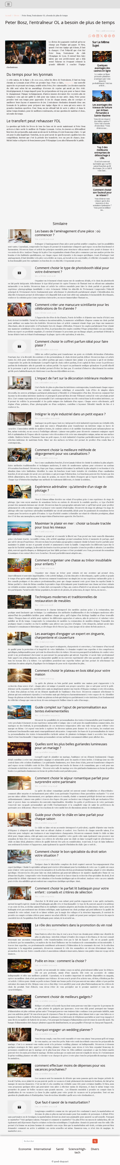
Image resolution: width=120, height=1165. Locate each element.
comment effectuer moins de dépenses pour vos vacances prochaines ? (70, 1067)
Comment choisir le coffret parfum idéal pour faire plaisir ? (71, 343)
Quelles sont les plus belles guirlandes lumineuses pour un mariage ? (71, 746)
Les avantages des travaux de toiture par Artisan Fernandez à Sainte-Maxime (102, 110)
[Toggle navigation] (8, 4)
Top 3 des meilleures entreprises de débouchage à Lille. (102, 153)
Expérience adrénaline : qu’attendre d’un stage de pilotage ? (71, 488)
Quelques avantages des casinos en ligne (102, 68)
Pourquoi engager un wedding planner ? (64, 1029)
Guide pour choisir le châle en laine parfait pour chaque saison (69, 817)
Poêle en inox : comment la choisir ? (60, 961)
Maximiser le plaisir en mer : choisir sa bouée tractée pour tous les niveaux (73, 525)
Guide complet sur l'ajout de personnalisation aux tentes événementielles (71, 709)
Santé (60, 1149)
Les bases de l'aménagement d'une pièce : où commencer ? (67, 233)
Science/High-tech (77, 1150)
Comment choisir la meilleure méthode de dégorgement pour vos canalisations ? (65, 452)
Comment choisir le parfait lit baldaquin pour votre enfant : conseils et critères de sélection (72, 890)
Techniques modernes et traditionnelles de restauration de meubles (66, 599)
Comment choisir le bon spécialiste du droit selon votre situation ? (70, 853)
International (42, 1149)
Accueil (8, 15)
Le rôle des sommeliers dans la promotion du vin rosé (73, 925)
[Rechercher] (57, 1141)
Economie (25, 1149)
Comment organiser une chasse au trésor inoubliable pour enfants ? (73, 562)
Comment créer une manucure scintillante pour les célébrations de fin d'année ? (72, 306)
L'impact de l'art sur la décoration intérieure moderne (74, 378)
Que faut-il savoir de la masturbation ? (62, 1102)
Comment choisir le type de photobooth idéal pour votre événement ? (72, 270)
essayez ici (68, 82)
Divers (16, 15)
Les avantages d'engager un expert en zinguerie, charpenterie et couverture (70, 635)
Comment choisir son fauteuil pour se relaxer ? (102, 192)
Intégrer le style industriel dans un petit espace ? (70, 414)
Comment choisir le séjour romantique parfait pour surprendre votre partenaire (72, 780)
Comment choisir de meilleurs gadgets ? (63, 997)
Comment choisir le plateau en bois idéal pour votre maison (72, 672)
